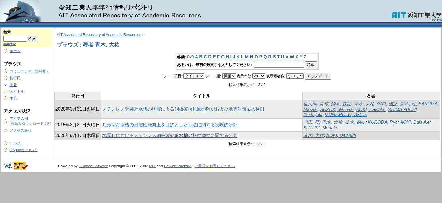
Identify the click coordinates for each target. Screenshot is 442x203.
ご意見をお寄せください (215, 166)
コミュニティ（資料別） (30, 71)
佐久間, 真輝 (315, 104)
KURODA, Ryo (383, 122)
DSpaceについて (23, 150)
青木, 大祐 (364, 104)
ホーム (15, 51)
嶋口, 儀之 (387, 104)
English (436, 20)
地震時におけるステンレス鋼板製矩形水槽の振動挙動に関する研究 (169, 135)
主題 (13, 98)
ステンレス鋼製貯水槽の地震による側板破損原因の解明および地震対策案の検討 (183, 109)
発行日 (15, 78)
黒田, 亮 (311, 122)
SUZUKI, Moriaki (337, 109)
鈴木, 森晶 (341, 104)
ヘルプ (15, 143)
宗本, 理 (408, 104)
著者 (13, 85)
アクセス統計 (21, 130)
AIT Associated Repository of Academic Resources (99, 34)
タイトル (17, 91)
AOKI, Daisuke (371, 109)
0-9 (190, 56)
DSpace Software (93, 166)
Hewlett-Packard (177, 166)
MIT (152, 166)
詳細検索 (9, 44)
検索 (7, 32)
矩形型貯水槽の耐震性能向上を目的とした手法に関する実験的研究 (169, 124)
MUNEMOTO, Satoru (346, 114)
